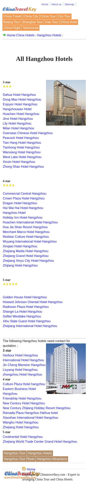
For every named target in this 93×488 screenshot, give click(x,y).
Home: (11, 35)
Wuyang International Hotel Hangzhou (30, 241)
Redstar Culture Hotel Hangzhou (26, 236)
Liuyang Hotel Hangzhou (20, 369)
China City (30, 16)
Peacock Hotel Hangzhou (21, 138)
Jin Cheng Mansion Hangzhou (24, 365)
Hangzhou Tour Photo (19, 459)
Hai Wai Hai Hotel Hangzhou (23, 208)
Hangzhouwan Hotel (17, 109)
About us (56, 4)
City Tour (64, 16)
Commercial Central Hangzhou (24, 193)
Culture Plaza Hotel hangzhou (24, 384)
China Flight (11, 28)
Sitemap (69, 4)
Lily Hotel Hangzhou (17, 123)
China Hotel (69, 22)
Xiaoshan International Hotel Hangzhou (30, 417)
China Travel (12, 16)
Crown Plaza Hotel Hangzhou (24, 198)
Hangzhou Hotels (49, 35)
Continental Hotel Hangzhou (23, 436)
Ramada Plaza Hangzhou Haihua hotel (30, 413)
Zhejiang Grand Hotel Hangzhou (25, 256)
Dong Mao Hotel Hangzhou (22, 99)
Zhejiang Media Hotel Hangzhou (25, 251)
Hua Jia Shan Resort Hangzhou (25, 227)
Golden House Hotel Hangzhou (25, 297)
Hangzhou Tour (14, 453)
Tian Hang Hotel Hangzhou (22, 142)
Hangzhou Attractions (52, 459)
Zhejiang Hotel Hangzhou (21, 427)
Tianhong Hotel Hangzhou (21, 147)
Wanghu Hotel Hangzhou (20, 422)
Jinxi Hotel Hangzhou (18, 118)
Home (44, 4)
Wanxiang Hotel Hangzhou (22, 152)
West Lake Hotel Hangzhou (22, 157)
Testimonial (30, 28)
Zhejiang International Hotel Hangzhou (30, 326)
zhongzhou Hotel (15, 374)
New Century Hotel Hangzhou (24, 403)
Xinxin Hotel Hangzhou (19, 162)
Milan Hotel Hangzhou (18, 128)
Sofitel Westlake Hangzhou (22, 316)
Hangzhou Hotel (14, 212)
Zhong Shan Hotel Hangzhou (23, 166)
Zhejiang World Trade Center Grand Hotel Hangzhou (40, 441)
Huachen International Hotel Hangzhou (30, 222)
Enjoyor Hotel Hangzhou (20, 104)
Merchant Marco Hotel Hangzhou (26, 232)
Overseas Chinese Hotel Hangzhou (28, 133)
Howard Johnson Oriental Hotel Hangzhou (33, 302)
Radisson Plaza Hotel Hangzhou (26, 306)
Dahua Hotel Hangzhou (19, 94)
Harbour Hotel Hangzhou (20, 355)
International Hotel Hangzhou (23, 360)
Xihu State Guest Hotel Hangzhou (27, 321)
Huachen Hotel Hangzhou (21, 114)
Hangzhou (34, 374)
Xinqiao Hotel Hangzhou (20, 246)
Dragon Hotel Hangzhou (20, 203)
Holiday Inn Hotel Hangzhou (22, 217)
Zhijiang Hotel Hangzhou (20, 265)
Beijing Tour (11, 22)
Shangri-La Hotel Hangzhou (22, 311)
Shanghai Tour (32, 22)
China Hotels (25, 35)
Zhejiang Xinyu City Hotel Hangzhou (28, 260)
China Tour (48, 16)
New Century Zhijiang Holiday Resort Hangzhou (36, 408)
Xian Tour (51, 22)
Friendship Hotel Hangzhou (22, 398)
